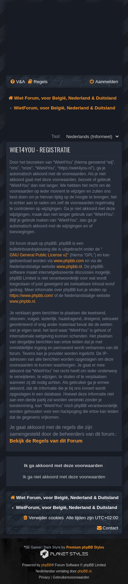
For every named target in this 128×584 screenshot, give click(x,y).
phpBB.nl (84, 571)
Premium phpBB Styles (85, 547)
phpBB (46, 565)
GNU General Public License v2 (38, 255)
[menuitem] (17, 82)
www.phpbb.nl (69, 266)
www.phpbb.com (69, 260)
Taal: (56, 136)
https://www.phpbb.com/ (31, 295)
